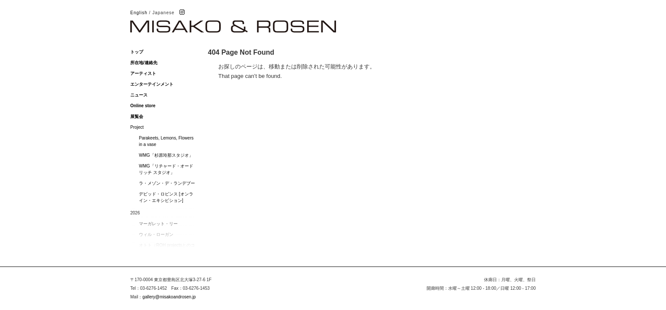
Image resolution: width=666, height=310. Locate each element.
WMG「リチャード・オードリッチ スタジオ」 (166, 169)
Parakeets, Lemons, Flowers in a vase (166, 141)
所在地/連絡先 (143, 62)
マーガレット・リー (158, 223)
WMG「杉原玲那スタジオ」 (166, 155)
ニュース (139, 95)
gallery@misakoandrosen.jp (169, 296)
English (139, 12)
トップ (136, 52)
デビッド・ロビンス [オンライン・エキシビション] (166, 197)
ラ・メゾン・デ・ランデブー (167, 183)
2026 (135, 213)
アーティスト (143, 73)
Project (137, 127)
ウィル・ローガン (156, 234)
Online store (142, 105)
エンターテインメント (151, 84)
